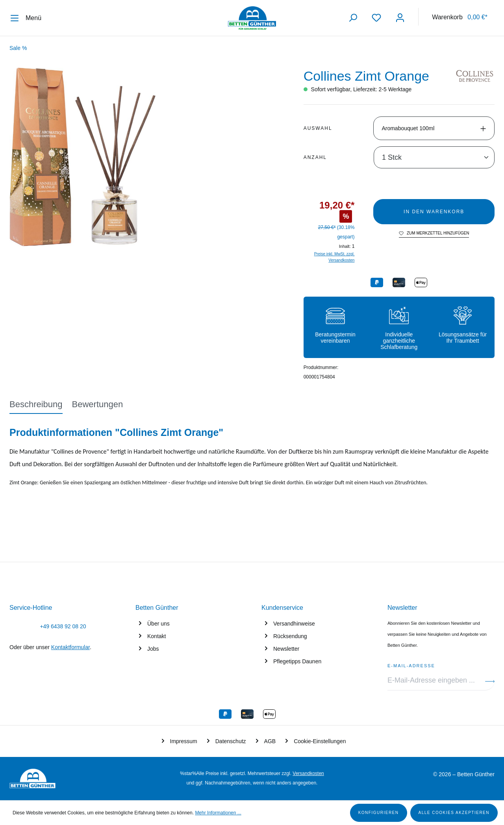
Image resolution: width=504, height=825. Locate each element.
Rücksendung (290, 636)
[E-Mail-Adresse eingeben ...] (436, 680)
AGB (270, 741)
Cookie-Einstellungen (320, 741)
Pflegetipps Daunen (297, 661)
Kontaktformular (70, 647)
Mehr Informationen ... (218, 813)
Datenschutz (230, 741)
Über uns (158, 623)
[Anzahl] (434, 157)
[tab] (36, 405)
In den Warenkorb (434, 211)
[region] (147, 157)
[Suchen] (353, 18)
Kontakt (156, 636)
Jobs (153, 649)
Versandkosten (308, 773)
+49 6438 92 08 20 (63, 626)
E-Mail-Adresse (411, 664)
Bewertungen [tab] (97, 404)
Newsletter (286, 649)
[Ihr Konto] (400, 18)
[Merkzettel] (376, 18)
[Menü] (28, 18)
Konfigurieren (378, 812)
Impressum (183, 741)
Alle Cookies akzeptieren (454, 812)
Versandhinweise (294, 623)
